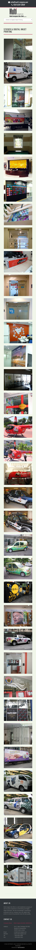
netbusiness (21, 947)
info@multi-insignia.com (20, 932)
